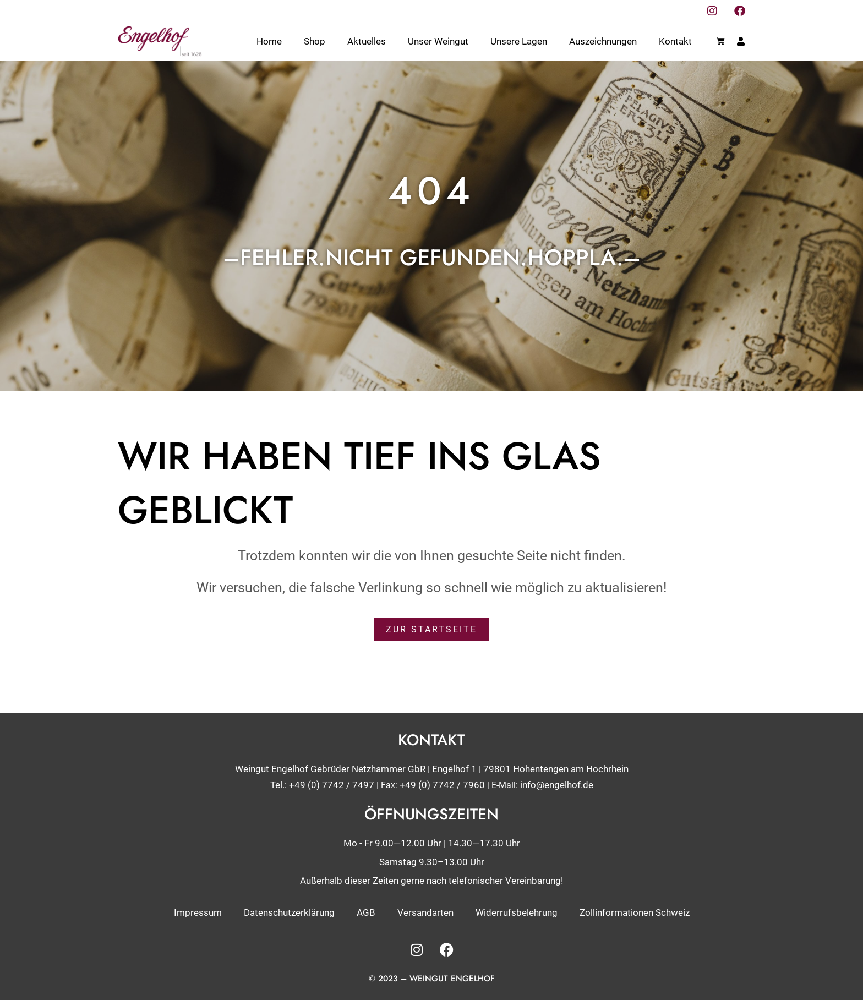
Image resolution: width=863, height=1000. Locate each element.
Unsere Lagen (518, 41)
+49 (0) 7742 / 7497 (331, 784)
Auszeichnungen (603, 41)
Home (269, 41)
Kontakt (675, 41)
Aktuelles (366, 41)
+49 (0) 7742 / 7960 (442, 784)
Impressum (198, 911)
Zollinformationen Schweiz (635, 911)
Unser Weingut (438, 41)
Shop (314, 41)
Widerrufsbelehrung (517, 911)
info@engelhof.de (556, 784)
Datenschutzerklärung (289, 911)
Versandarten (425, 911)
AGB (366, 911)
